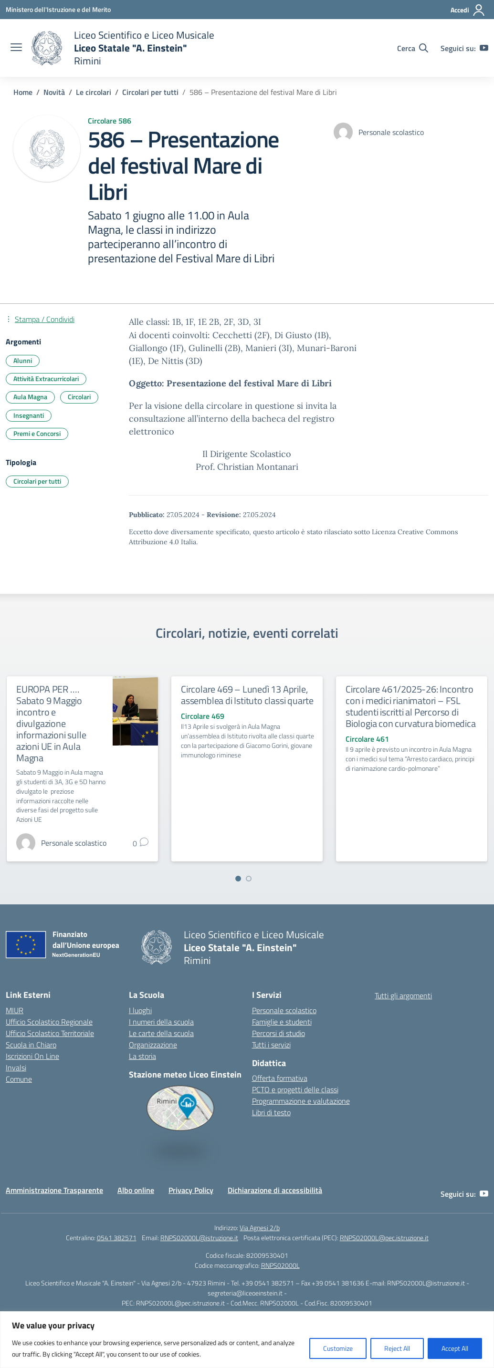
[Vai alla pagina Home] (22, 92)
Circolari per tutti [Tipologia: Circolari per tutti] (37, 481)
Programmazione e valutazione (301, 1101)
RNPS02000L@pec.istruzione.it (384, 1238)
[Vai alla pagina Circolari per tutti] (150, 92)
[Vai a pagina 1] (238, 878)
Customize (338, 1348)
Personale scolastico (284, 1010)
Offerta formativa (279, 1078)
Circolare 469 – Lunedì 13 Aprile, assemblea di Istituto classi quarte (247, 695)
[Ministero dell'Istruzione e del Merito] (58, 9)
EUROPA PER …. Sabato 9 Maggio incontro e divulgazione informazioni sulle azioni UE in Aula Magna (51, 723)
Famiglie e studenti (282, 1021)
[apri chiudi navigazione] (16, 48)
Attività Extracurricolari (46, 378)
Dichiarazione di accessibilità (275, 1190)
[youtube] (484, 48)
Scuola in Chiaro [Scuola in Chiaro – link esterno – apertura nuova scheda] (31, 1044)
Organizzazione (153, 1044)
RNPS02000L (280, 1265)
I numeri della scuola (161, 1021)
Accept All (454, 1348)
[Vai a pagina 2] (249, 878)
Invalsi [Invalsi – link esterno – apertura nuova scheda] (16, 1067)
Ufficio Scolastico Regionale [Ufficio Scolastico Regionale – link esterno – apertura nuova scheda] (49, 1021)
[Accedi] (468, 10)
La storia (142, 1056)
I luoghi (140, 1010)
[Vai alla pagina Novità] (54, 92)
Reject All (397, 1348)
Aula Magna (30, 397)
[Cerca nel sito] (412, 48)
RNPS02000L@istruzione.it (199, 1238)
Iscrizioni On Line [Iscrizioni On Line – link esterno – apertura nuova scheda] (32, 1056)
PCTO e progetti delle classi (295, 1089)
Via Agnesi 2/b (260, 1228)
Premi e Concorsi (37, 433)
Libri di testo (271, 1112)
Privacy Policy (190, 1190)
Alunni (22, 360)
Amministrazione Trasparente (54, 1190)
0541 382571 (117, 1238)
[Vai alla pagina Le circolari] (93, 92)
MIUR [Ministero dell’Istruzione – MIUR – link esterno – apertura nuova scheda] (14, 1010)
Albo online (135, 1190)
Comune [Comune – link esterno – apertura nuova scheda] (19, 1079)
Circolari (79, 397)
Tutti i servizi (271, 1044)
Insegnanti (28, 415)
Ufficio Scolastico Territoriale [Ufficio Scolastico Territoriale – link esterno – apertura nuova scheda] (50, 1033)
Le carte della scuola (161, 1033)
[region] (247, 1339)
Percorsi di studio (278, 1033)
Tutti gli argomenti (403, 995)
